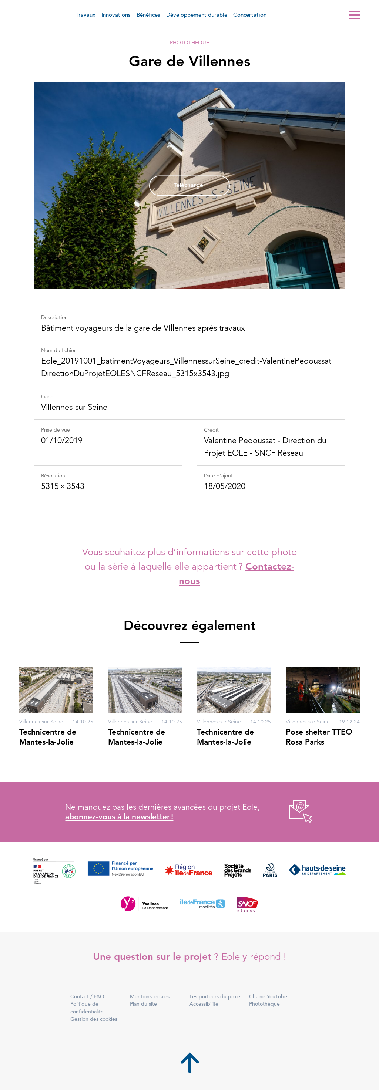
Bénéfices (148, 14)
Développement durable (196, 14)
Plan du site (143, 1003)
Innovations (116, 14)
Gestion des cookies (93, 1019)
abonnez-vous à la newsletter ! (119, 816)
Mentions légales (150, 996)
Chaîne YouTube (268, 996)
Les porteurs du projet (216, 996)
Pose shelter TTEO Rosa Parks (319, 736)
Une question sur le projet (152, 956)
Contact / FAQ (87, 996)
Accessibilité (204, 1003)
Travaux (85, 14)
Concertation (249, 14)
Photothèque (189, 42)
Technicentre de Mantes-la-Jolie (47, 736)
